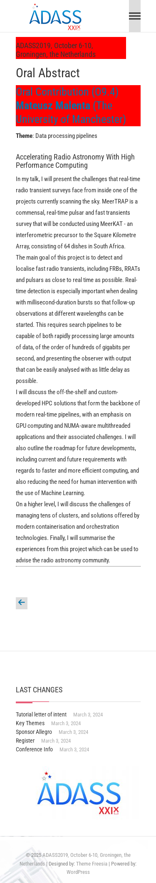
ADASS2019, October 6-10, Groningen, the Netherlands (56, 50)
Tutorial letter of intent (41, 714)
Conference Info (34, 749)
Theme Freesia (91, 864)
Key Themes (30, 723)
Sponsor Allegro (34, 731)
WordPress (78, 872)
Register (25, 740)
